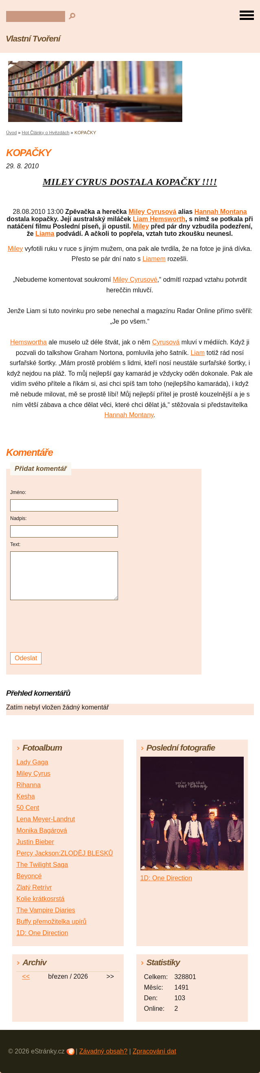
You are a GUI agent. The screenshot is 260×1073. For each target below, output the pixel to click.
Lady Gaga (32, 762)
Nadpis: (18, 518)
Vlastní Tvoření (33, 38)
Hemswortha (28, 342)
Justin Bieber (35, 841)
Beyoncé (29, 876)
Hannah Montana (220, 211)
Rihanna (28, 784)
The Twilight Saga (42, 864)
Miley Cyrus (33, 773)
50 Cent (27, 807)
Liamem (154, 258)
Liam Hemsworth (159, 218)
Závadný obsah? (103, 1051)
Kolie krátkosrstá (40, 898)
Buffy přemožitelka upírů (51, 921)
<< (26, 976)
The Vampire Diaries (45, 910)
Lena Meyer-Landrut (45, 819)
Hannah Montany (128, 414)
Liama (44, 233)
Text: (15, 544)
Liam (197, 352)
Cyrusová (166, 342)
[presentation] (65, 626)
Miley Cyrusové (135, 279)
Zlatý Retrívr (34, 887)
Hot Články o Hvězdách (46, 132)
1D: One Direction (42, 932)
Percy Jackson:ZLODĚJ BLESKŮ (64, 853)
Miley (141, 226)
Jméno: (18, 492)
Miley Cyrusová (152, 211)
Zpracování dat (154, 1051)
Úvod (11, 132)
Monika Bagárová (41, 830)
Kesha (25, 796)
